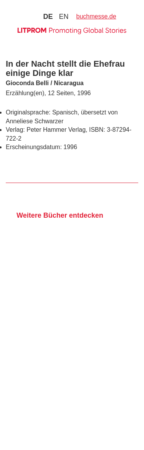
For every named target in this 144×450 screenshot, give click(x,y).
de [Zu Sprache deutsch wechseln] (48, 16)
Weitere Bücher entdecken (60, 215)
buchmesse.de (96, 16)
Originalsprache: (28, 112)
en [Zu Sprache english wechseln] (63, 16)
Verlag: (15, 129)
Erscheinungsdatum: (34, 147)
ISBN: (97, 129)
